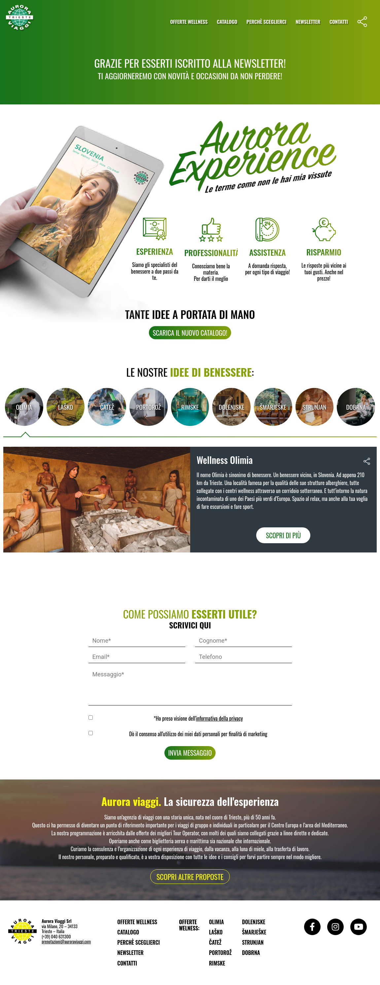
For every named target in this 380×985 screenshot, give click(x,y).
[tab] (24, 407)
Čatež (107, 407)
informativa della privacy (219, 718)
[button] (190, 356)
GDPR (91, 717)
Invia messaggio (190, 753)
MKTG (91, 733)
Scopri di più (283, 535)
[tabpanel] (190, 499)
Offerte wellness (188, 21)
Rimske (190, 407)
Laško (65, 407)
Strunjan (314, 407)
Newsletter (307, 21)
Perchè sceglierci (267, 21)
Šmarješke (273, 407)
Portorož (148, 407)
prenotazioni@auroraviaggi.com (66, 941)
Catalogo (227, 21)
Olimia (24, 407)
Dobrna (355, 407)
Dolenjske (231, 407)
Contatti (338, 21)
